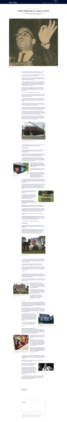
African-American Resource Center (39, 349)
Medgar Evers (23, 200)
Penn (40, 71)
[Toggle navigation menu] (48, 3)
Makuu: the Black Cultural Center (39, 302)
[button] (33, 131)
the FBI (42, 169)
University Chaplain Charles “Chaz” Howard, (27, 328)
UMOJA (32, 348)
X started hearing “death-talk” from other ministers (30, 216)
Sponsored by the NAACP (25, 71)
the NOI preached (25, 82)
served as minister (40, 116)
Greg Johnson (24, 402)
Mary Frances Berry (24, 229)
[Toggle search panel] (57, 3)
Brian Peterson (24, 302)
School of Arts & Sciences (32, 230)
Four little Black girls (24, 205)
